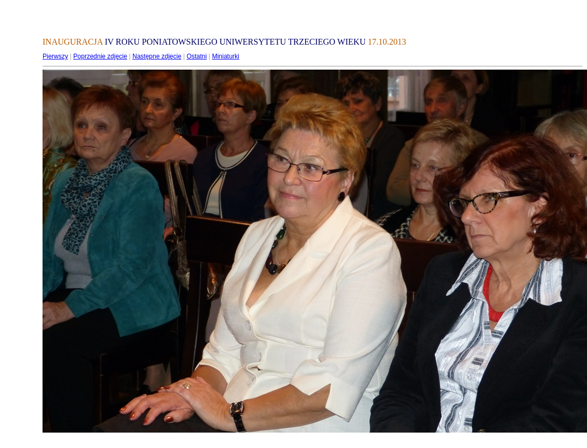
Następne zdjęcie (156, 56)
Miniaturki (225, 56)
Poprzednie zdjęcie (100, 56)
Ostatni (197, 56)
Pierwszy (55, 56)
